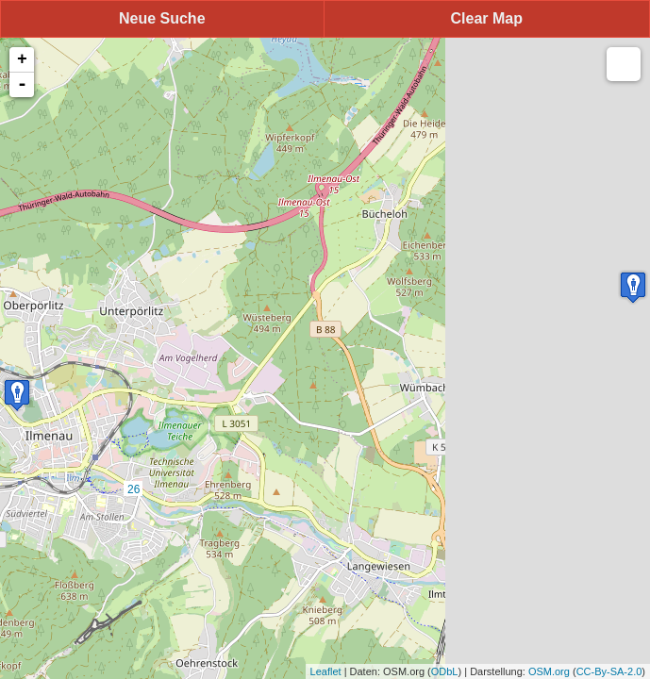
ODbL (444, 671)
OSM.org (549, 671)
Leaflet (326, 671)
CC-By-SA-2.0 (609, 671)
